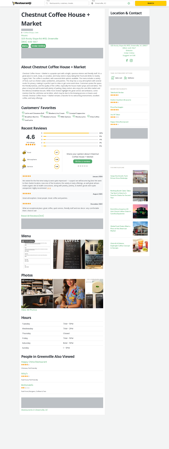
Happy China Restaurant (34, 361)
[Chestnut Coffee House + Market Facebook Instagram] (131, 60)
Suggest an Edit (129, 55)
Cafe (36, 32)
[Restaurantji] (21, 3)
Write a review (82, 161)
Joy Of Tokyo (115, 115)
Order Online (38, 45)
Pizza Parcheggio (116, 107)
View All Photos (29, 309)
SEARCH (151, 3)
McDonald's (27, 385)
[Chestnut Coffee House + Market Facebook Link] (127, 60)
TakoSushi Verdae (117, 92)
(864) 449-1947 (29, 41)
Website (129, 50)
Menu (25, 45)
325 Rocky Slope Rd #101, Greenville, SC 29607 (129, 45)
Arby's (24, 373)
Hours (24, 35)
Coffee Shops (28, 32)
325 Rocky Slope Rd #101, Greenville (39, 38)
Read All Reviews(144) (32, 215)
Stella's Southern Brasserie (120, 100)
